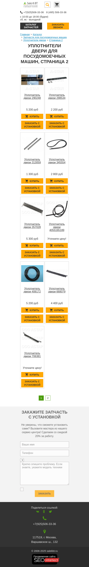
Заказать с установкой (32, 125)
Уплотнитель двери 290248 (32, 96)
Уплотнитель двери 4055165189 (57, 227)
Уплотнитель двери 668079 (56, 290)
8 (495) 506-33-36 (56, 12)
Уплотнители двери (34, 40)
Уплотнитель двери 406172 (32, 290)
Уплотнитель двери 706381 (32, 355)
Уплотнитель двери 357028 (32, 226)
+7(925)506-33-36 (34, 12)
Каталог (37, 34)
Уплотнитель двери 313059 (32, 161)
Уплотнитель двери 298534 (56, 96)
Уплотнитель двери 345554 (56, 161)
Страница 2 (56, 40)
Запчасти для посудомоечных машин (45, 37)
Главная (25, 34)
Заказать (44, 492)
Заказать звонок (58, 26)
